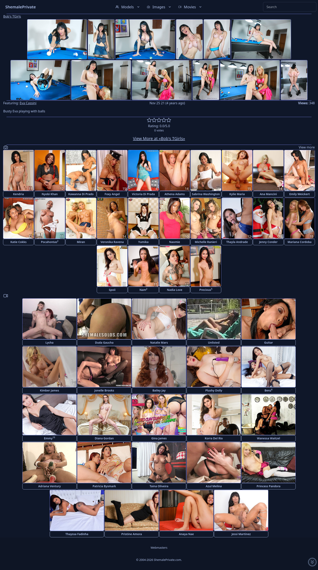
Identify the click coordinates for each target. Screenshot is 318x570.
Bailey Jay (159, 390)
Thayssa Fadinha (77, 534)
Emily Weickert (299, 194)
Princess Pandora (268, 486)
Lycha (49, 342)
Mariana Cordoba (300, 242)
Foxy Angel (112, 194)
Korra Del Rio (214, 438)
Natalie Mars (159, 342)
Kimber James (49, 390)
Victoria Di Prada (143, 194)
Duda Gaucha (104, 342)
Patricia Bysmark (104, 486)
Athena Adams (174, 194)
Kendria (18, 194)
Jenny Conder (268, 242)
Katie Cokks (18, 242)
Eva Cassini (28, 103)
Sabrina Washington (206, 194)
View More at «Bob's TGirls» (159, 138)
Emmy (49, 438)
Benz (268, 390)
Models (128, 6)
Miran (81, 242)
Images (159, 6)
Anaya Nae (186, 534)
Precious (205, 289)
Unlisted (214, 342)
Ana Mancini (268, 194)
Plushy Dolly (213, 390)
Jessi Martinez (241, 534)
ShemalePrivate (20, 7)
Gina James (159, 438)
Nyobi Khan (50, 194)
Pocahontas (49, 242)
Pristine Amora (131, 534)
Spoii (112, 290)
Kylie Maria (237, 194)
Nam (143, 289)
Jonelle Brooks (104, 390)
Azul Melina (214, 486)
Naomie (174, 242)
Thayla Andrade (237, 242)
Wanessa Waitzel (268, 438)
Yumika (143, 242)
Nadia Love (174, 290)
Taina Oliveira (159, 486)
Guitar (268, 342)
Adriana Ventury (49, 486)
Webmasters (159, 548)
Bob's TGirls (12, 16)
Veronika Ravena (112, 242)
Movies (190, 6)
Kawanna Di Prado (81, 194)
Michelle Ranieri (206, 242)
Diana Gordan (104, 438)
